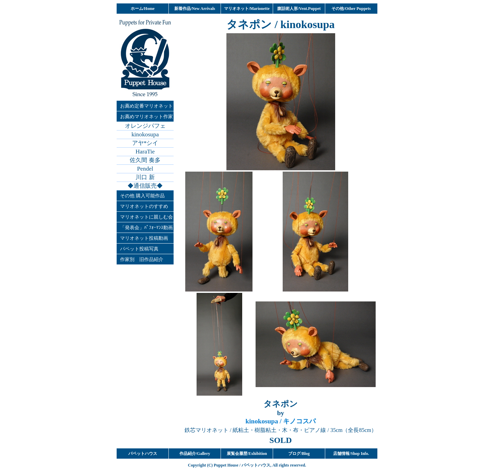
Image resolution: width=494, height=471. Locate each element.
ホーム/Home (143, 8)
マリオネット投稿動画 (144, 238)
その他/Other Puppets (350, 8)
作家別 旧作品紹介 (141, 259)
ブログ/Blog (299, 453)
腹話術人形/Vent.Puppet (299, 8)
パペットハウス (142, 453)
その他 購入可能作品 (142, 195)
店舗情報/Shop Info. (351, 453)
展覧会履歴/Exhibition (247, 453)
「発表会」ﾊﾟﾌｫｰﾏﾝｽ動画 (146, 227)
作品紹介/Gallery (194, 453)
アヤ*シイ (145, 143)
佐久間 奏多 (145, 160)
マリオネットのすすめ (144, 206)
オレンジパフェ (145, 126)
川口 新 (145, 177)
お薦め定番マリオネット (146, 106)
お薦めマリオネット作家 (146, 116)
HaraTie (145, 151)
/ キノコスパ (281, 421)
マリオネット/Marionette (247, 8)
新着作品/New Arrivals (194, 8)
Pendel (145, 168)
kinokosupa (145, 134)
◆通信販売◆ (145, 186)
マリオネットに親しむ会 (146, 217)
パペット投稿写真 (139, 248)
